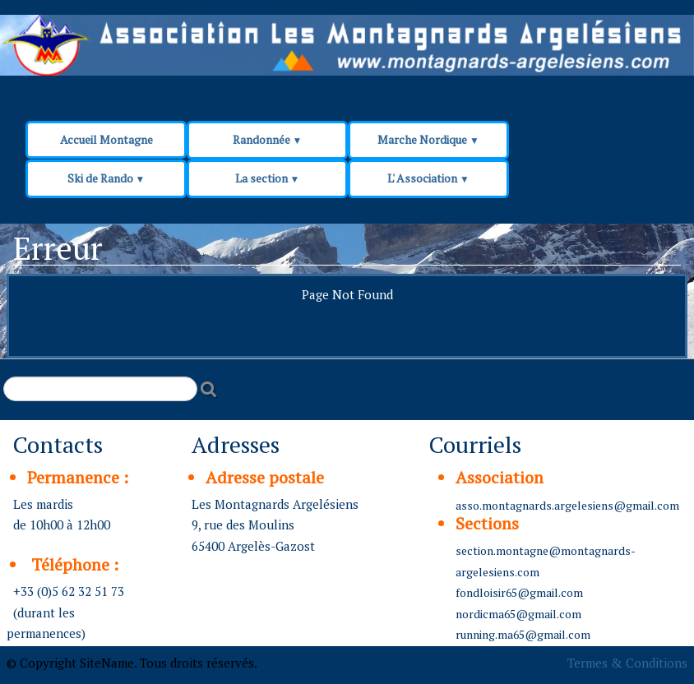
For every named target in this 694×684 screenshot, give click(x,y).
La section (267, 178)
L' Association (428, 178)
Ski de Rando (106, 178)
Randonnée (268, 139)
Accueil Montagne (106, 139)
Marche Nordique (428, 139)
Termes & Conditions (627, 662)
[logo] (314, 51)
